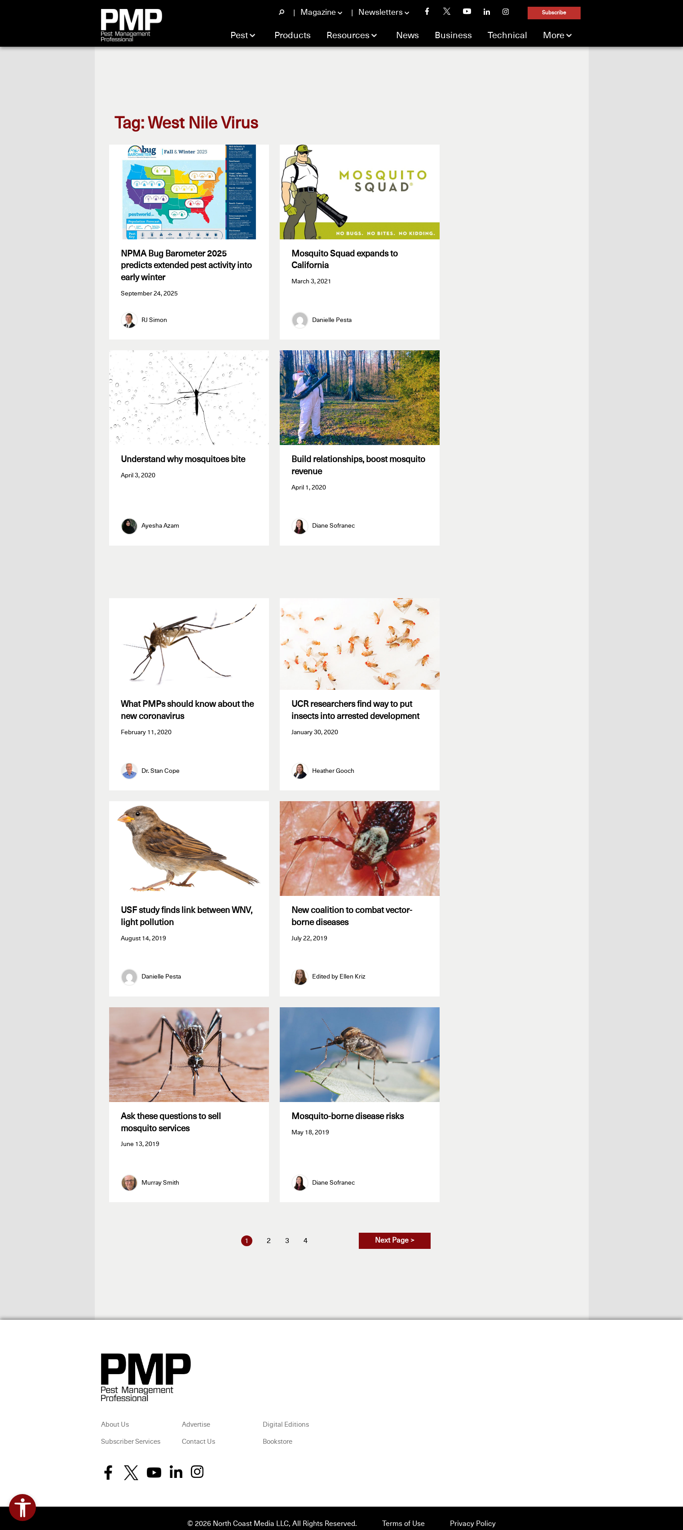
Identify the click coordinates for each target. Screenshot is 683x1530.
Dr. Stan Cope (160, 766)
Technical (507, 35)
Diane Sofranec (333, 521)
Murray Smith (160, 1172)
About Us (115, 1414)
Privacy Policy (473, 1513)
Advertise (196, 1414)
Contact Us (198, 1431)
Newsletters (380, 13)
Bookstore (277, 1431)
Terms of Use (403, 1513)
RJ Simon (154, 317)
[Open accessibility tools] (22, 1507)
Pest (239, 35)
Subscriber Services (130, 1431)
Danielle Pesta (332, 317)
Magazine (318, 13)
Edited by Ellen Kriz (339, 969)
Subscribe (554, 13)
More (553, 35)
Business (453, 35)
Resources (348, 35)
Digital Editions (286, 1414)
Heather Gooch (333, 766)
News (407, 35)
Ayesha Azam (160, 521)
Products (292, 35)
